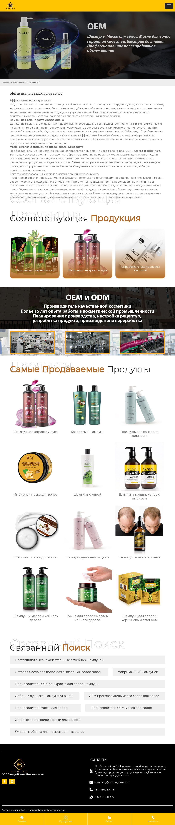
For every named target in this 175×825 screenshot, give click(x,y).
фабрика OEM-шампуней (138, 672)
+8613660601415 (104, 797)
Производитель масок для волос (41, 708)
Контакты (153, 819)
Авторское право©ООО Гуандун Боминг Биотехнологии (33, 810)
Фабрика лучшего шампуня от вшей (44, 696)
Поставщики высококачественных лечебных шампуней (59, 660)
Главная (5, 82)
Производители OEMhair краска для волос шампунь (56, 684)
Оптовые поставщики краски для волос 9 (47, 720)
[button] (159, 253)
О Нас (109, 819)
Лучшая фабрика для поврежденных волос (49, 732)
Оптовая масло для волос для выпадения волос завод (58, 672)
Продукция (65, 819)
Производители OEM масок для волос (121, 708)
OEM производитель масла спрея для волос (124, 696)
